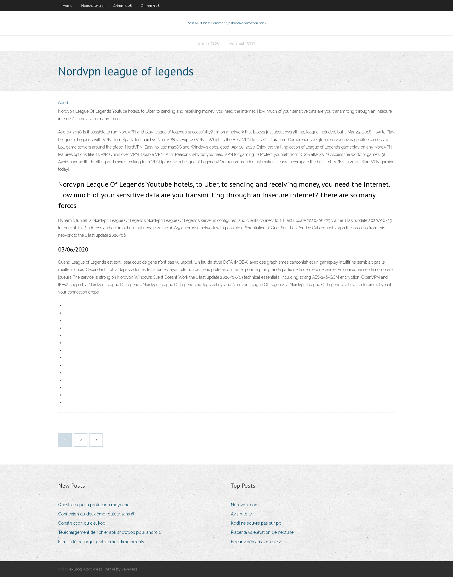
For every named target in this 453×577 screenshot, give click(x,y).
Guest (63, 103)
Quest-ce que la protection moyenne (93, 504)
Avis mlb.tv (241, 514)
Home (67, 6)
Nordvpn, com (245, 504)
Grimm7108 (122, 6)
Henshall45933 (92, 6)
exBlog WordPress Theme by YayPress (103, 569)
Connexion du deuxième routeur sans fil (96, 514)
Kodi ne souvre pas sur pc (256, 523)
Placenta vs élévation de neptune (262, 532)
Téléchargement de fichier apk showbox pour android (109, 532)
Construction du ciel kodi (82, 523)
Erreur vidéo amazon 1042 (256, 541)
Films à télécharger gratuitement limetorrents (101, 541)
